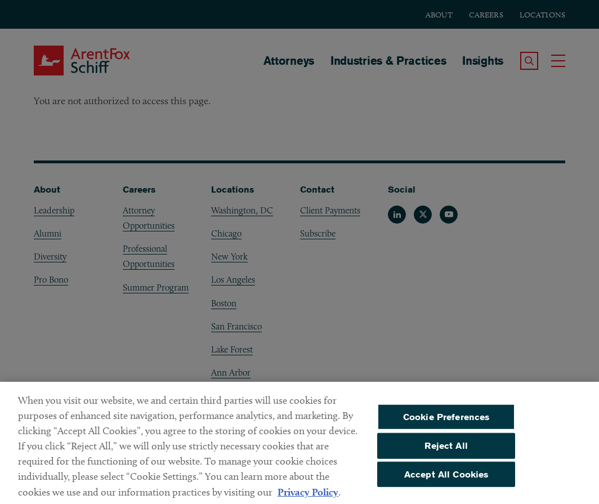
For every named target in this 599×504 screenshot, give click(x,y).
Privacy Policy (308, 497)
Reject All (446, 450)
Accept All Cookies (446, 479)
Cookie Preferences (446, 421)
